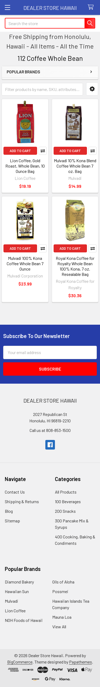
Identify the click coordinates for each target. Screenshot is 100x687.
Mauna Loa (61, 617)
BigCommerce (20, 661)
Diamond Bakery (19, 581)
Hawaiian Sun (17, 591)
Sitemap (12, 520)
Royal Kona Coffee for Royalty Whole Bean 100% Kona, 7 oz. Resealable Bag (75, 266)
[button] (92, 89)
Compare (43, 151)
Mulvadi (11, 600)
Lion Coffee (15, 610)
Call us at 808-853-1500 (50, 430)
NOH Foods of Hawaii (24, 620)
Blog (9, 511)
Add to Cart (20, 151)
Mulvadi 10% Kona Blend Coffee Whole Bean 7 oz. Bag (75, 166)
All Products (66, 491)
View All (59, 626)
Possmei (60, 591)
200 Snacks (65, 511)
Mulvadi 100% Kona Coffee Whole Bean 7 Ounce (25, 263)
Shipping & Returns (22, 501)
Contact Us (15, 491)
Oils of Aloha (63, 581)
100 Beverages (68, 501)
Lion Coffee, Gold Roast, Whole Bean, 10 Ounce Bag (25, 166)
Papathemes (80, 661)
